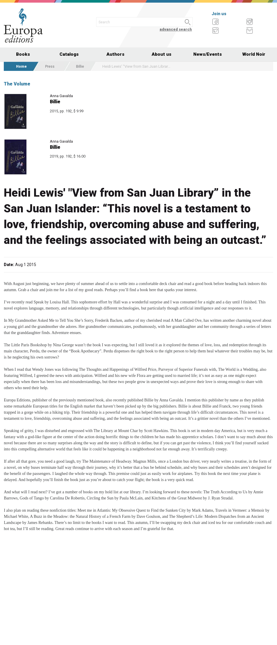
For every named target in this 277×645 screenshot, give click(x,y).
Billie (80, 66)
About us (161, 54)
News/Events (207, 54)
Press (50, 66)
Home (21, 66)
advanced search (175, 29)
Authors (115, 54)
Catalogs (69, 54)
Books (23, 54)
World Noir (253, 54)
